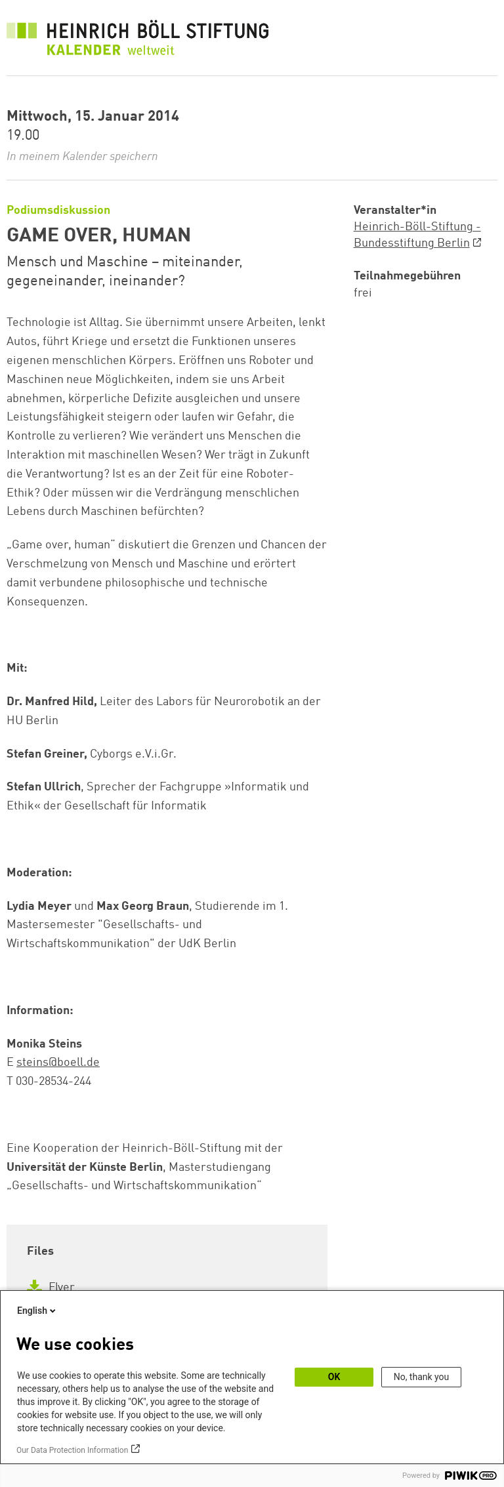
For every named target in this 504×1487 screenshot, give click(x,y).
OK (334, 1377)
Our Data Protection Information (72, 1450)
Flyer (51, 1287)
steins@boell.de (58, 1063)
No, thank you (422, 1377)
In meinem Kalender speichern (82, 157)
